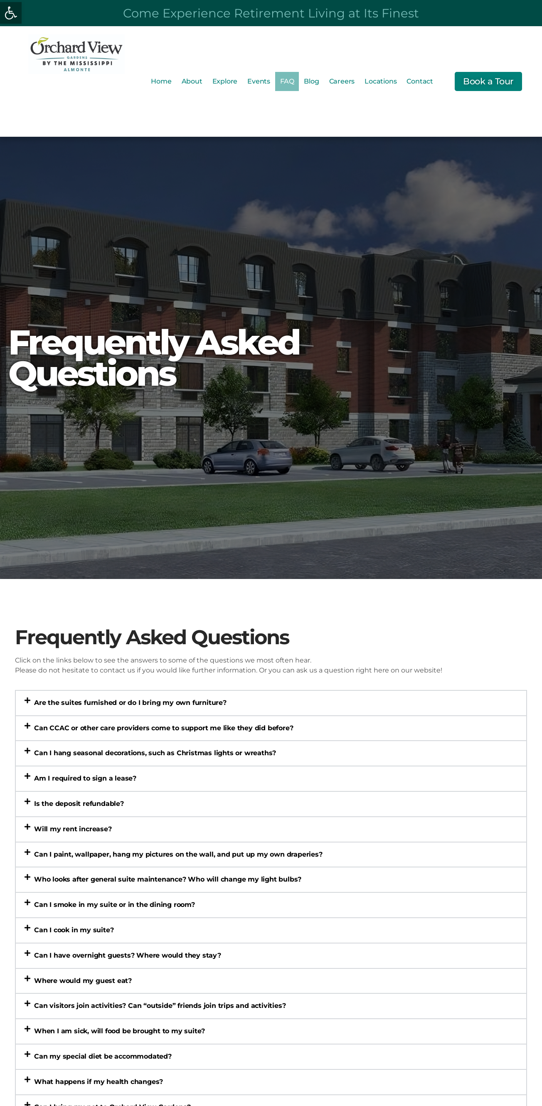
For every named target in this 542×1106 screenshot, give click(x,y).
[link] (11, 13)
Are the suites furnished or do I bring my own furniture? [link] (130, 703)
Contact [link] (419, 81)
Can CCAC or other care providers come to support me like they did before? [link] (163, 728)
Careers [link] (342, 81)
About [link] (192, 81)
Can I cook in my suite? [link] (73, 930)
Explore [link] (225, 81)
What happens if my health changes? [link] (98, 1082)
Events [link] (258, 81)
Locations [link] (381, 81)
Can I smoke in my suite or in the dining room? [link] (114, 905)
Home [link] (161, 81)
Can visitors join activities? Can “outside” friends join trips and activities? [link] (160, 1006)
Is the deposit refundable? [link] (79, 804)
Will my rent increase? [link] (73, 829)
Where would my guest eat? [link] (83, 981)
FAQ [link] (287, 81)
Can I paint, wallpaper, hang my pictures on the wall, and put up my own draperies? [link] (178, 854)
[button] (271, 703)
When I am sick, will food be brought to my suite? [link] (119, 1031)
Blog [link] (311, 81)
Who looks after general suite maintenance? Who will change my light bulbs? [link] (167, 879)
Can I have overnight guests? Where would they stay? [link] (127, 955)
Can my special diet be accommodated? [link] (103, 1056)
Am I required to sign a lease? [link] (85, 778)
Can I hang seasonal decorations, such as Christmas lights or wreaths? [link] (155, 753)
